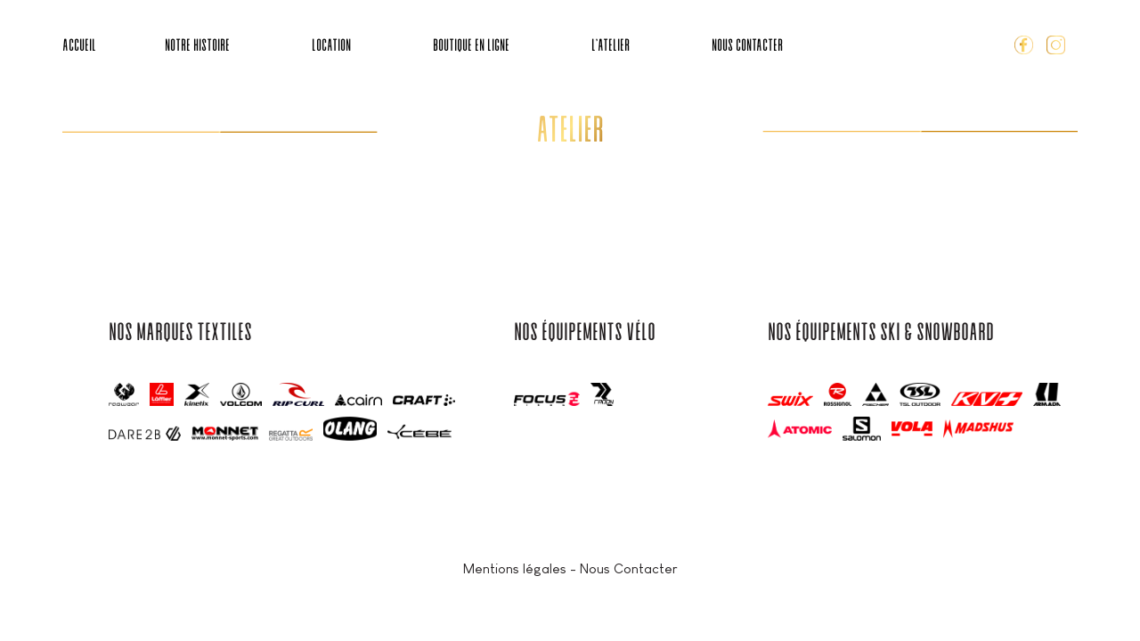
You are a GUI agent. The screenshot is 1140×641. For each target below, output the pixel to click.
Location (331, 46)
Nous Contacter (747, 46)
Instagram (1055, 45)
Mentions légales (514, 568)
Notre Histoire (197, 46)
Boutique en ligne (471, 46)
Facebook (1023, 45)
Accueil (79, 46)
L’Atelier (610, 46)
